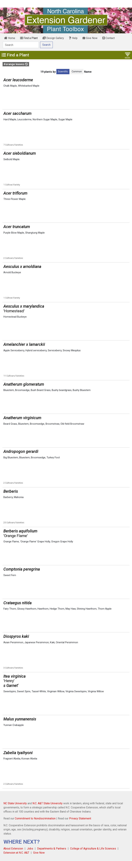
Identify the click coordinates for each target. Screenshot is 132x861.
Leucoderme (24, 119)
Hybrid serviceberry (36, 350)
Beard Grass (10, 423)
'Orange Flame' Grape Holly (35, 541)
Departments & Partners (51, 848)
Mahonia (19, 497)
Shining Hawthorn (87, 608)
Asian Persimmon (13, 642)
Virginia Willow (96, 691)
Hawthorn (42, 608)
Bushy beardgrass (62, 390)
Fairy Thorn (9, 608)
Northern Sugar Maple (45, 119)
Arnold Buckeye (12, 272)
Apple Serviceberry (13, 350)
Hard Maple (9, 119)
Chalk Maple (10, 85)
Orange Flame (11, 541)
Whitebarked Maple (28, 85)
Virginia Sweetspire (76, 691)
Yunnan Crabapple (13, 725)
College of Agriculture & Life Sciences (93, 848)
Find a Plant (29, 38)
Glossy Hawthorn (26, 608)
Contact (108, 38)
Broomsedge (22, 390)
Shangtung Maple (35, 232)
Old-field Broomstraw (72, 423)
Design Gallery (53, 38)
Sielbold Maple (11, 159)
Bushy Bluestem (82, 390)
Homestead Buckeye (15, 316)
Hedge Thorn (57, 608)
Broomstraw (52, 423)
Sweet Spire (23, 691)
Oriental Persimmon (67, 642)
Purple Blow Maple (13, 232)
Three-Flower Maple (14, 199)
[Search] (21, 45)
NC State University (15, 803)
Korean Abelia (29, 758)
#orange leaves (16, 64)
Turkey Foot (53, 457)
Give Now (89, 38)
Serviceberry (55, 350)
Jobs (30, 848)
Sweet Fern (9, 575)
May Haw (70, 608)
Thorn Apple (105, 608)
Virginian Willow (55, 691)
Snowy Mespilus (72, 350)
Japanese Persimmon (36, 642)
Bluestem (8, 390)
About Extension (13, 848)
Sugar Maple (65, 119)
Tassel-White (39, 691)
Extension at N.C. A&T (16, 852)
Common (77, 71)
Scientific (63, 71)
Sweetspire (9, 691)
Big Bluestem (10, 457)
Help (73, 38)
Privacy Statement (80, 818)
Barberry (8, 497)
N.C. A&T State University (47, 803)
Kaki (52, 642)
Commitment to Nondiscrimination (35, 818)
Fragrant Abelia (11, 758)
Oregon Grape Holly (62, 541)
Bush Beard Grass (41, 390)
